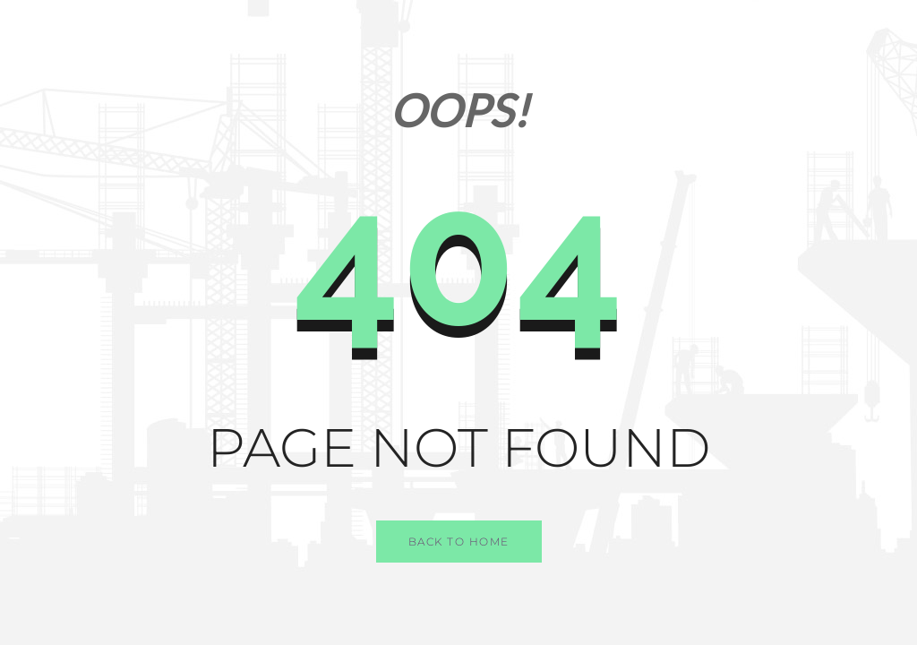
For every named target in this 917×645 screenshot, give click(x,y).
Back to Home (459, 541)
